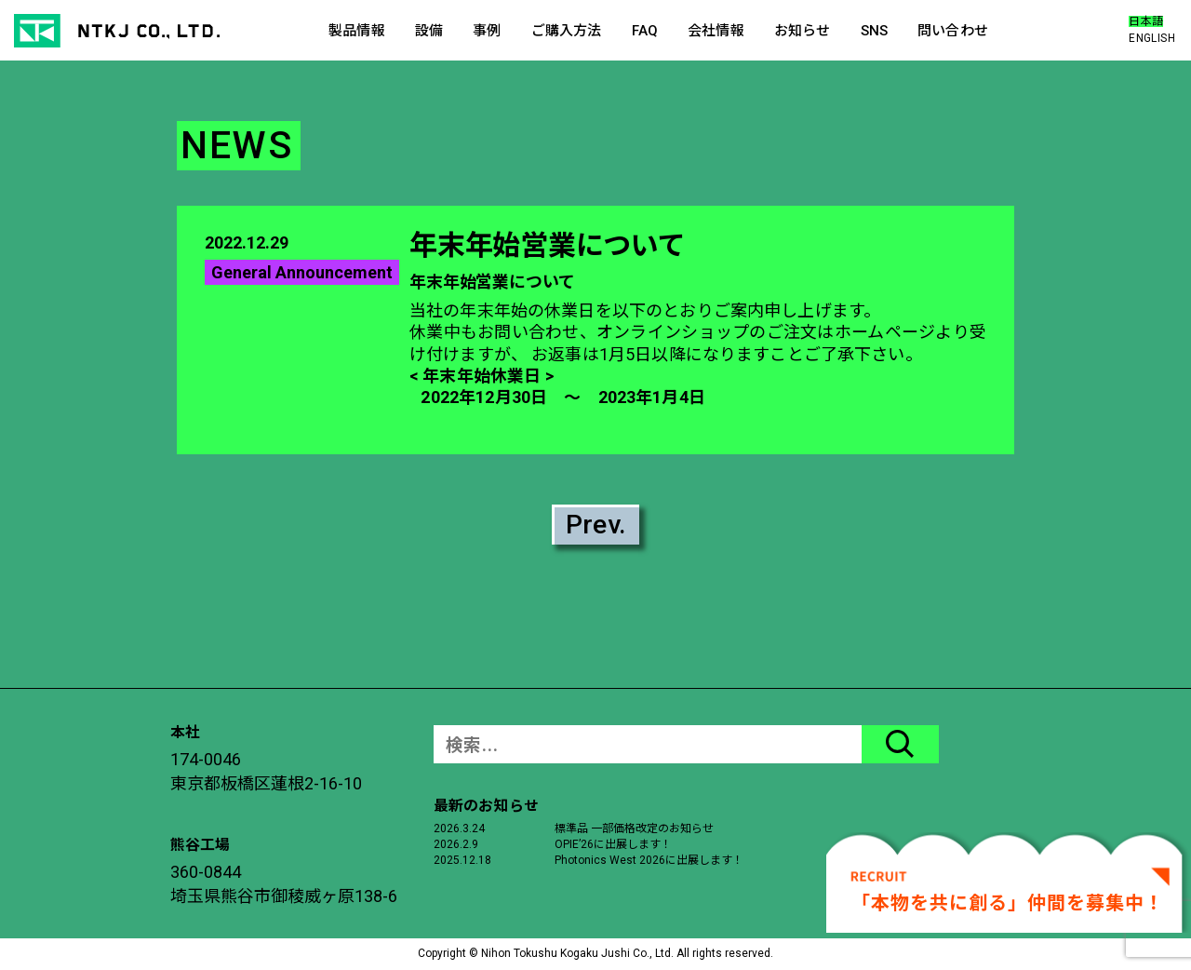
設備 (429, 30)
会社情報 (716, 30)
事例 (487, 30)
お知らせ (802, 30)
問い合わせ (952, 30)
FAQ (645, 30)
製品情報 (356, 30)
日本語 (1146, 21)
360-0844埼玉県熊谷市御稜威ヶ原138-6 (283, 884)
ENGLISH (1152, 38)
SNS (874, 30)
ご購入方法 (566, 30)
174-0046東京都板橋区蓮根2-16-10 (266, 771)
